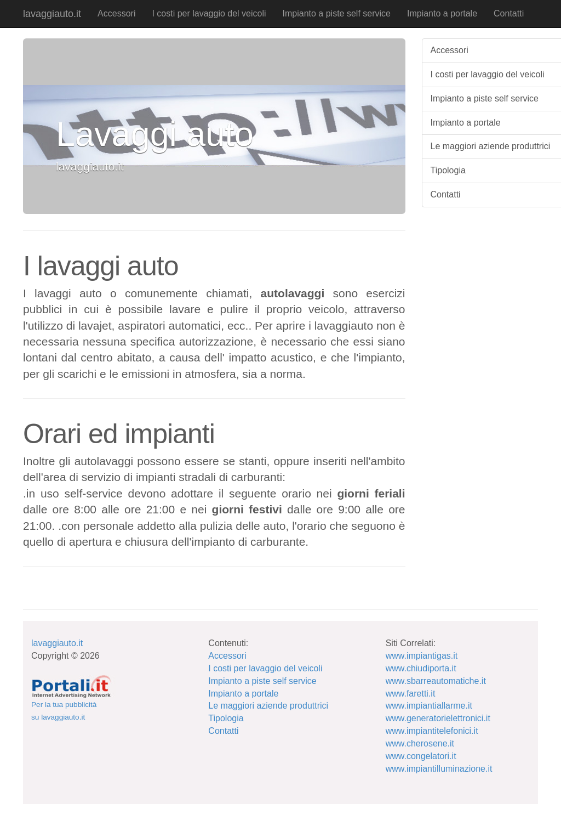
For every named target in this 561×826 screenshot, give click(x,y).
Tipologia (225, 718)
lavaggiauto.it (52, 13)
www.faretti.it (411, 693)
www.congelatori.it (421, 756)
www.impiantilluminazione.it (439, 768)
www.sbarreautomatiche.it (436, 681)
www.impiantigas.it (422, 655)
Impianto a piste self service (337, 13)
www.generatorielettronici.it (438, 718)
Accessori (116, 13)
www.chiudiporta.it (421, 668)
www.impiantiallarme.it (429, 705)
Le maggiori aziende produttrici (268, 705)
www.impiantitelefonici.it (432, 731)
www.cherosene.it (420, 743)
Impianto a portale (442, 13)
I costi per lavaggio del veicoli (209, 13)
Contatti (509, 13)
